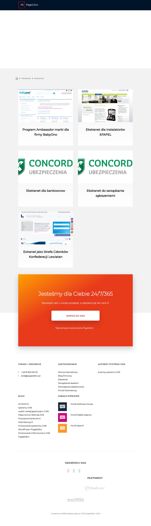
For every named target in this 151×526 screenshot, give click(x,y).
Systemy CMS (25, 407)
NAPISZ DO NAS (75, 315)
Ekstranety (39, 78)
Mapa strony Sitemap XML (31, 415)
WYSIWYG (23, 404)
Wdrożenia (26, 78)
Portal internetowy (67, 390)
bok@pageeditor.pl (30, 376)
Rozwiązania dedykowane (71, 387)
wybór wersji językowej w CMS (33, 411)
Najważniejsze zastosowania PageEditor (74, 328)
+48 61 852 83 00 (29, 372)
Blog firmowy (65, 376)
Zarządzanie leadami (68, 383)
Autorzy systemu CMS (109, 372)
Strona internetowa (67, 372)
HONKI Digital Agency (70, 513)
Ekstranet (63, 379)
